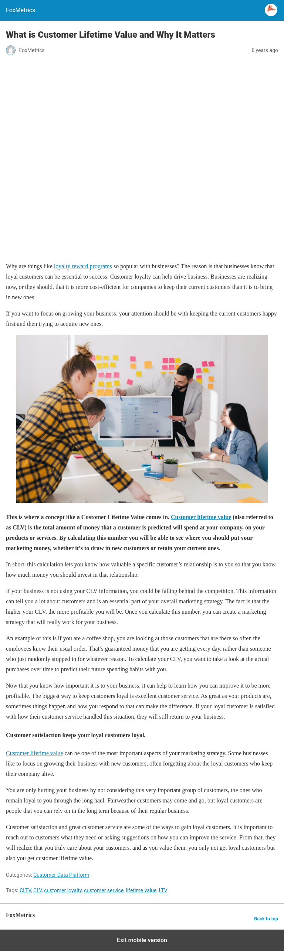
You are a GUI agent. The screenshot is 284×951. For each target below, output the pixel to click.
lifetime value (141, 890)
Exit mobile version (142, 940)
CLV (37, 890)
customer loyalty (63, 890)
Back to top (266, 918)
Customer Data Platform (61, 875)
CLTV (25, 890)
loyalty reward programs (83, 266)
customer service (104, 890)
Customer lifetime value (201, 517)
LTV (163, 890)
